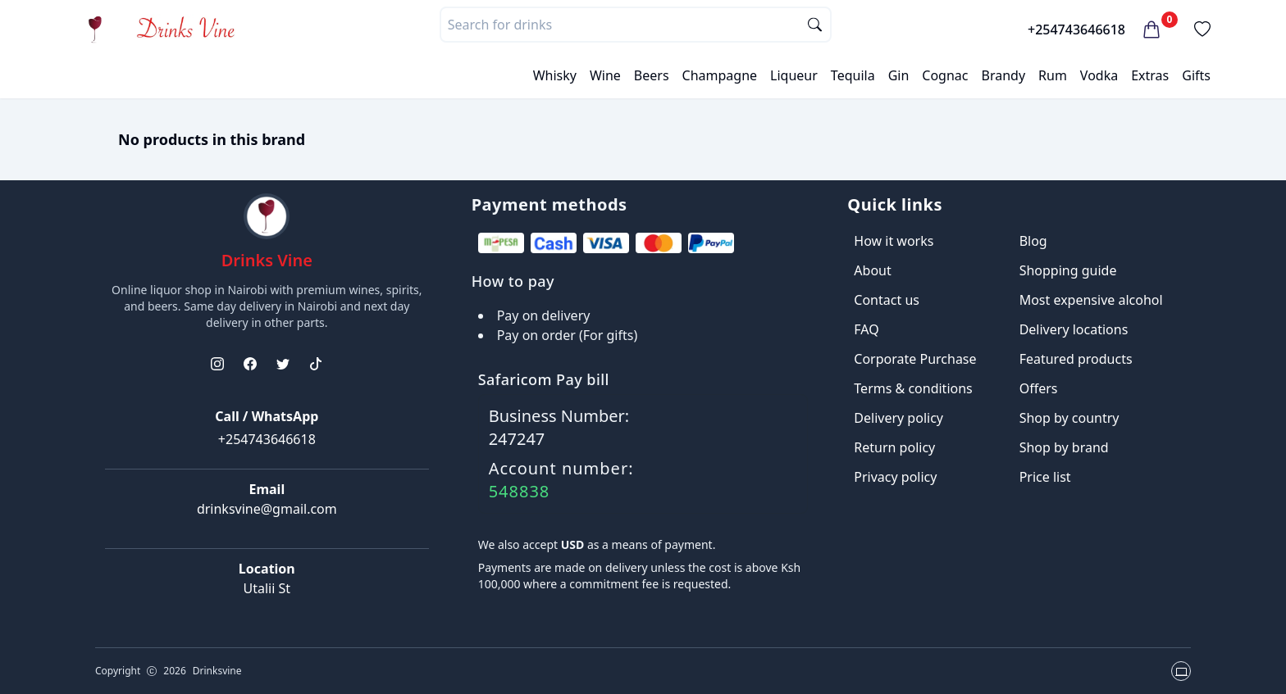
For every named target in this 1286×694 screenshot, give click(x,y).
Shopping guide (1068, 270)
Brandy (1003, 75)
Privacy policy (895, 477)
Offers (1038, 388)
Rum (1052, 75)
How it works (893, 241)
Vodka (1099, 75)
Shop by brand (1064, 447)
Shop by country (1069, 418)
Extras (1150, 75)
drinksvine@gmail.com (267, 509)
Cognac (945, 75)
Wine (605, 75)
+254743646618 (1076, 29)
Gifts (1196, 75)
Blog (1033, 241)
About (872, 270)
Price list (1045, 477)
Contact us (886, 300)
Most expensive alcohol (1091, 300)
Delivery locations (1074, 329)
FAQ (866, 329)
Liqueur (794, 75)
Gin (899, 75)
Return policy (894, 447)
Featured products (1076, 359)
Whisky (555, 75)
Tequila (853, 75)
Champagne (720, 75)
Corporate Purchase (915, 359)
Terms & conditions (913, 388)
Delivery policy (898, 418)
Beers (651, 75)
